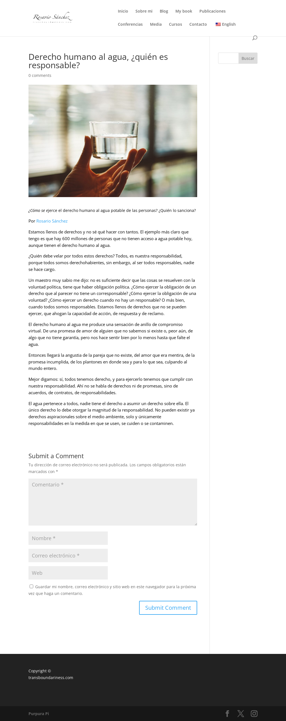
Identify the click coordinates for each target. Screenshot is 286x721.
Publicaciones (212, 11)
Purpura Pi (38, 713)
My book (183, 11)
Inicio (123, 11)
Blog (164, 11)
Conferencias (130, 24)
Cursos (175, 24)
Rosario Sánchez (52, 221)
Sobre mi (143, 11)
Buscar (248, 58)
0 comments (39, 75)
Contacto (198, 24)
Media (156, 24)
